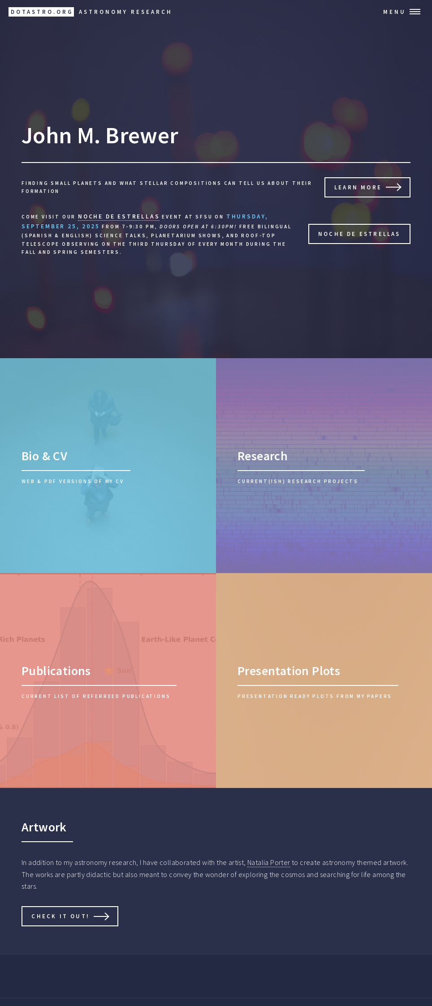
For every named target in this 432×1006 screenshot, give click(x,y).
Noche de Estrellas (359, 233)
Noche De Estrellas (119, 216)
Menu (394, 11)
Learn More (358, 187)
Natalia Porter (268, 862)
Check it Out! (60, 916)
